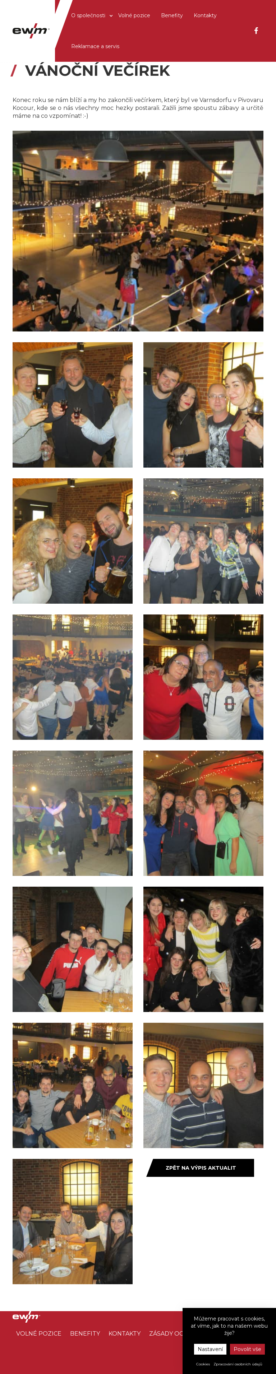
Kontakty (205, 15)
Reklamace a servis (95, 46)
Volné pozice (134, 15)
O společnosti (89, 15)
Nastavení (210, 1349)
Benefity (172, 15)
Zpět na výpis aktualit (201, 1168)
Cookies (203, 1364)
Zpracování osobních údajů (237, 1364)
